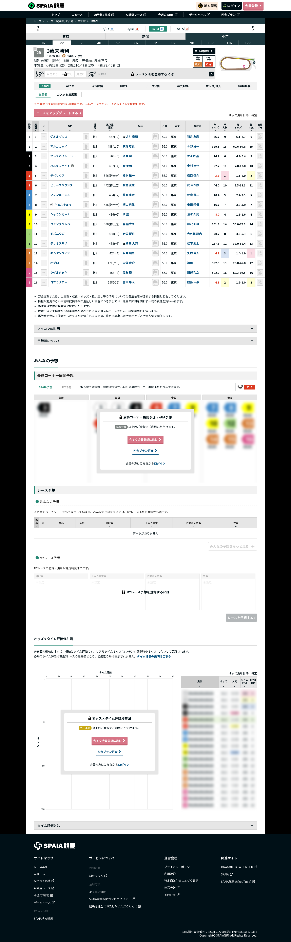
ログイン (231, 5)
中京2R (82, 21)
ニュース (77, 15)
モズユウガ (57, 234)
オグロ (54, 263)
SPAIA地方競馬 (43, 918)
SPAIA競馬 (223, 935)
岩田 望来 (129, 234)
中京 (225, 36)
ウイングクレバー (61, 224)
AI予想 (70, 86)
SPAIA (227, 874)
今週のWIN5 (168, 15)
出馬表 (45, 86)
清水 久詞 (193, 214)
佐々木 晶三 (194, 156)
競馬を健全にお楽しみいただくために (115, 906)
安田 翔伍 (193, 204)
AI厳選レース (136, 15)
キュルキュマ (63, 204)
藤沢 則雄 (193, 224)
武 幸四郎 (193, 185)
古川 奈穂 (132, 137)
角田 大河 (132, 243)
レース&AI (40, 866)
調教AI (124, 86)
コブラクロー (58, 282)
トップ (56, 15)
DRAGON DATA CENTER (239, 867)
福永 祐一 (129, 175)
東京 (65, 36)
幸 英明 (127, 166)
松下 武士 (193, 243)
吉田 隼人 (129, 282)
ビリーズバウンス (61, 185)
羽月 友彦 (193, 137)
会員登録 (253, 5)
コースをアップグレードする (58, 112)
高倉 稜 (127, 272)
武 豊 (126, 214)
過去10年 (182, 86)
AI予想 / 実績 (104, 15)
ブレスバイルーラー (63, 156)
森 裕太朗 (129, 224)
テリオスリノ (58, 243)
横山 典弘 (129, 204)
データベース (199, 15)
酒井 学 (127, 156)
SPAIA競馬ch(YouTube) (238, 881)
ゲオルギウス (58, 137)
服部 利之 (193, 272)
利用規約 (170, 873)
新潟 (145, 36)
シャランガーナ (60, 214)
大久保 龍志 (194, 234)
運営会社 (172, 887)
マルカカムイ (58, 146)
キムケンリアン (60, 253)
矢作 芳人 (193, 253)
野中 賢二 (193, 195)
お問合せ (172, 894)
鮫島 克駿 (129, 185)
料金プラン (230, 15)
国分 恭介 (129, 263)
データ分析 (152, 86)
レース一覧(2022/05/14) (59, 21)
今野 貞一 (193, 146)
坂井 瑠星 (129, 253)
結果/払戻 (244, 86)
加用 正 (191, 263)
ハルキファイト (60, 166)
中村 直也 (193, 166)
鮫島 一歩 (193, 282)
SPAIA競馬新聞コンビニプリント (112, 899)
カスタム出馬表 (67, 94)
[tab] (43, 94)
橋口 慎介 (193, 175)
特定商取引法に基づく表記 (181, 880)
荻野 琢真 (129, 146)
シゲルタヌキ (58, 272)
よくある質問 (97, 891)
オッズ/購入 (213, 86)
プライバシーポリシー (178, 866)
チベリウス (57, 175)
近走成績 (97, 86)
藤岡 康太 (129, 195)
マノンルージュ (60, 195)
